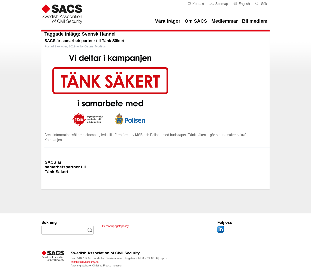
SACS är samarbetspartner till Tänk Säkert (92, 40)
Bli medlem (254, 21)
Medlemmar (224, 21)
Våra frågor (167, 21)
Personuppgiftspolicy (118, 226)
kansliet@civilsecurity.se (85, 261)
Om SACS (196, 21)
